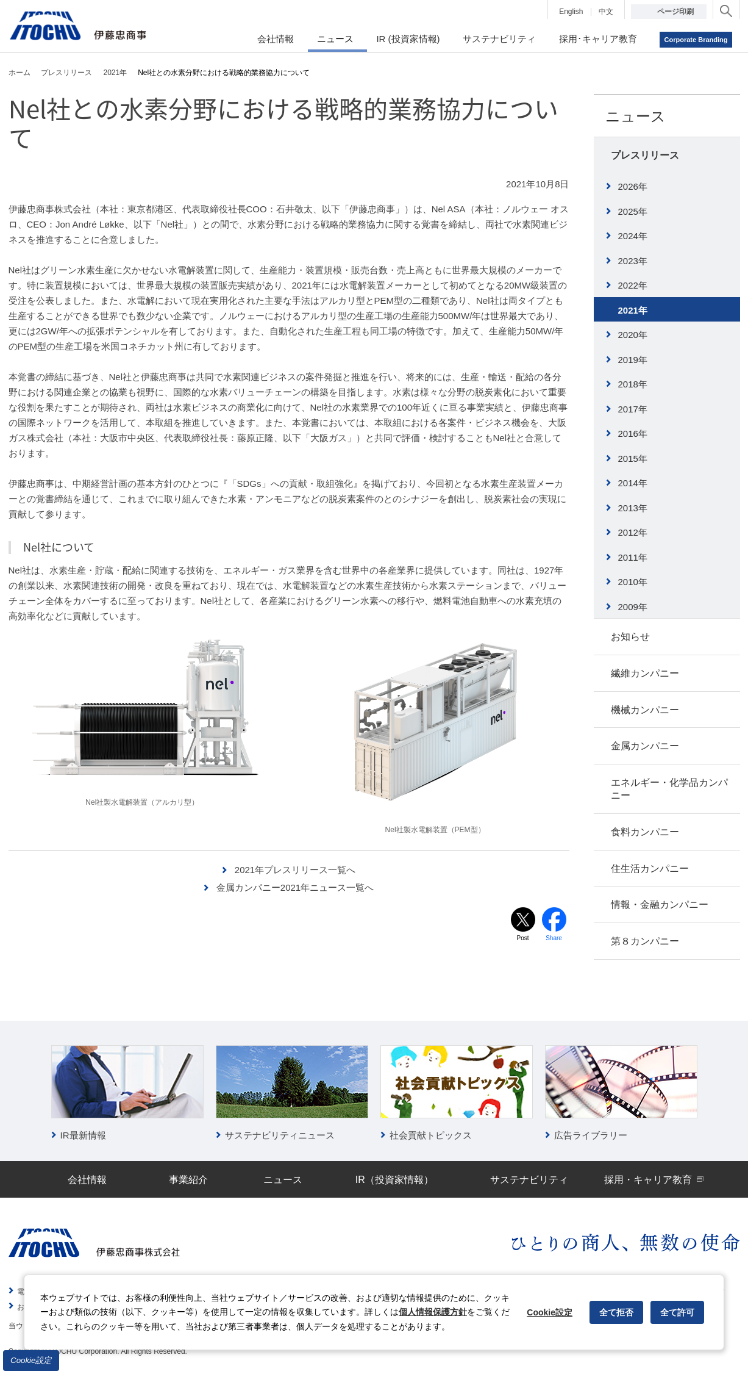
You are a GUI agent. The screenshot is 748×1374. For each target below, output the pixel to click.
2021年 (632, 310)
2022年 (632, 285)
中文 (606, 11)
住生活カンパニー (650, 868)
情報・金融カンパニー (659, 904)
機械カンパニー (645, 710)
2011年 (632, 557)
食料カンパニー (645, 832)
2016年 (632, 433)
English (571, 11)
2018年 (632, 384)
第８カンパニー (645, 941)
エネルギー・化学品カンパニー (669, 788)
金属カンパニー (645, 746)
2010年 (632, 582)
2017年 (632, 409)
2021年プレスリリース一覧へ (295, 870)
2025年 (632, 211)
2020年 (632, 334)
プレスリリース (645, 155)
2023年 (632, 261)
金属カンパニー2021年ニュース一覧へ (295, 887)
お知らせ (630, 636)
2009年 (632, 607)
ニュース (635, 116)
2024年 (632, 236)
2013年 (632, 508)
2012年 (632, 532)
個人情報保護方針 (433, 1312)
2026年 (632, 186)
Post (522, 938)
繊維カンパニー (645, 673)
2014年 (632, 483)
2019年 (632, 359)
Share (554, 938)
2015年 (632, 458)
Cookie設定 (31, 1360)
